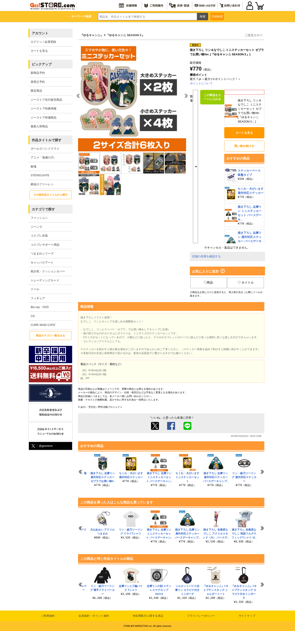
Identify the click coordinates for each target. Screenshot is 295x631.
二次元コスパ (253, 35)
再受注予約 (38, 82)
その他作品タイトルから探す (50, 194)
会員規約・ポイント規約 (93, 615)
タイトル (246, 282)
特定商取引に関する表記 (148, 615)
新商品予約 (38, 72)
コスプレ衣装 (39, 235)
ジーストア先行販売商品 (46, 99)
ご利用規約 (48, 615)
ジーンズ (36, 226)
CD (33, 316)
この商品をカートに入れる (212, 97)
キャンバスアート (42, 262)
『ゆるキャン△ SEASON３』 (125, 35)
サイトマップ (247, 615)
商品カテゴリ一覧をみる (50, 335)
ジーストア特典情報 (43, 108)
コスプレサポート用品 (45, 244)
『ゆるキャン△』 (91, 35)
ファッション (39, 217)
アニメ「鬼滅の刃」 (43, 157)
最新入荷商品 (39, 126)
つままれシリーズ (42, 253)
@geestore (42, 446)
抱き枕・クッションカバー (48, 271)
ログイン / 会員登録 (43, 41)
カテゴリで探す (43, 209)
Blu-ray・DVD (40, 307)
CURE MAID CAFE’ (43, 325)
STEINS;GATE (40, 175)
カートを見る (39, 50)
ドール (35, 289)
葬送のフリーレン (42, 184)
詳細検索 (217, 16)
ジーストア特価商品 (43, 117)
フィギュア (38, 298)
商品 (208, 282)
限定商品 (36, 90)
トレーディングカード (45, 280)
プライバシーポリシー (201, 615)
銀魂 (33, 166)
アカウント (40, 33)
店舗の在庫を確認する (206, 256)
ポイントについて (201, 83)
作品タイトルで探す (47, 140)
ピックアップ (42, 64)
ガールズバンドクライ (45, 148)
